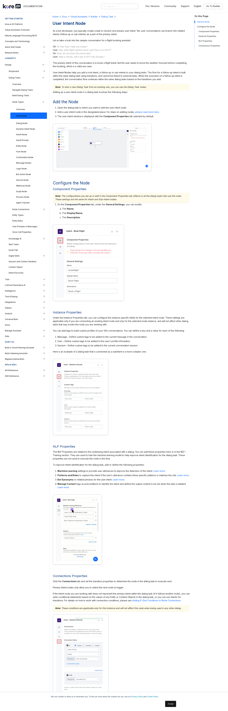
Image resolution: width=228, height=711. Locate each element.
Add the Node (203, 22)
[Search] (124, 6)
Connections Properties (209, 46)
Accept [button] (170, 704)
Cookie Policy (152, 697)
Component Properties (208, 31)
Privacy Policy (137, 697)
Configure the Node (206, 26)
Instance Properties (207, 36)
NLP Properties (205, 41)
